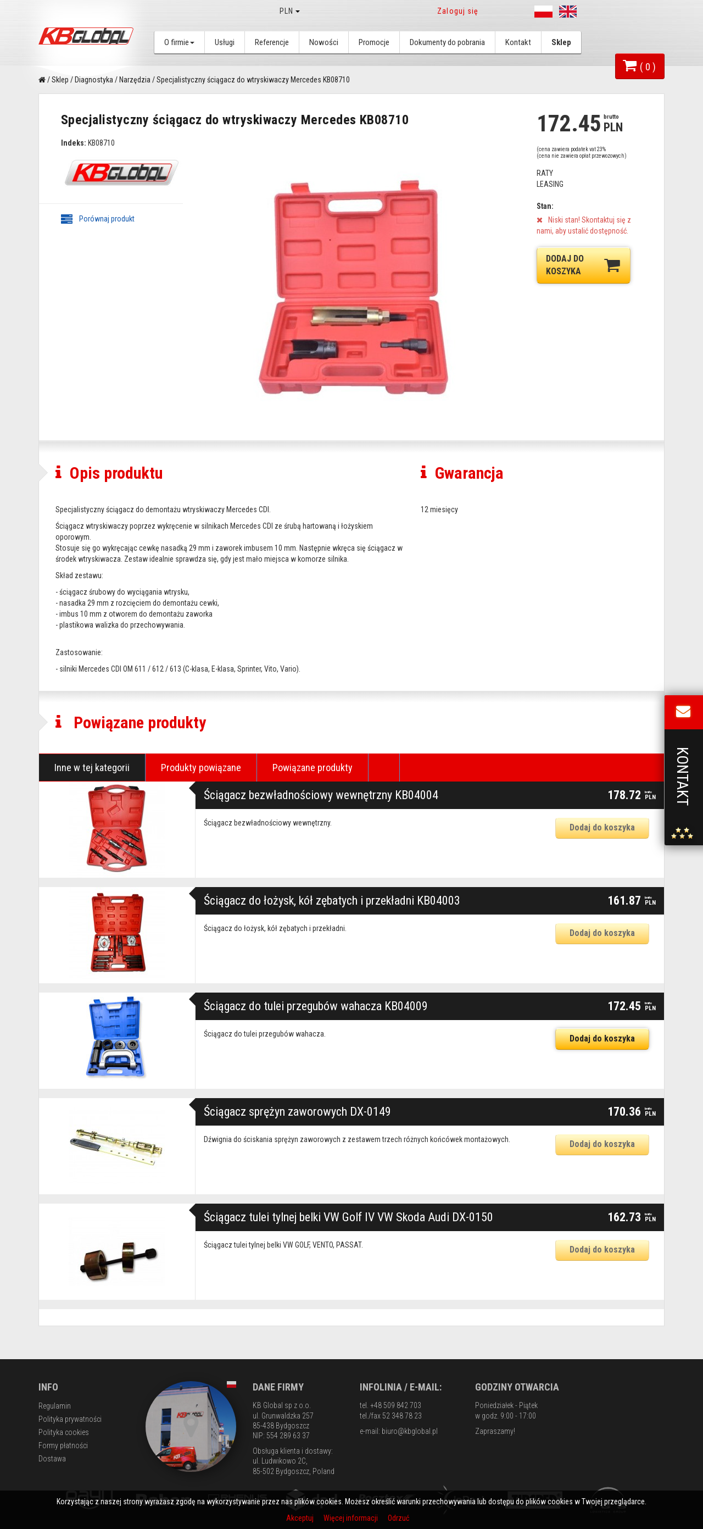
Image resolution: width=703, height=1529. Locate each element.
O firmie (179, 42)
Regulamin (54, 1405)
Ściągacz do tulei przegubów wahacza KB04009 (316, 1006)
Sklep (561, 42)
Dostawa (52, 1458)
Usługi (225, 42)
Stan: (545, 206)
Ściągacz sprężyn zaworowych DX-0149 (297, 1111)
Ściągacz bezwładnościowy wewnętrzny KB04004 (321, 795)
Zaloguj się (457, 11)
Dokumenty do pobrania (447, 42)
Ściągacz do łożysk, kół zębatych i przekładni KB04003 (332, 900)
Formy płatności (63, 1445)
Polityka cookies (63, 1432)
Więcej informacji (351, 1518)
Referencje (272, 42)
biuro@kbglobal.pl (410, 1431)
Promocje (374, 42)
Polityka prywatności (70, 1419)
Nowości (323, 42)
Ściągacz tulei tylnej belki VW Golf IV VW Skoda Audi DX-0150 (348, 1217)
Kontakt (518, 42)
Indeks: (73, 143)
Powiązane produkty (312, 767)
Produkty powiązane (201, 767)
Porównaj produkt (98, 218)
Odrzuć (398, 1518)
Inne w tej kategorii (92, 767)
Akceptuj (300, 1518)
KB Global (87, 36)
